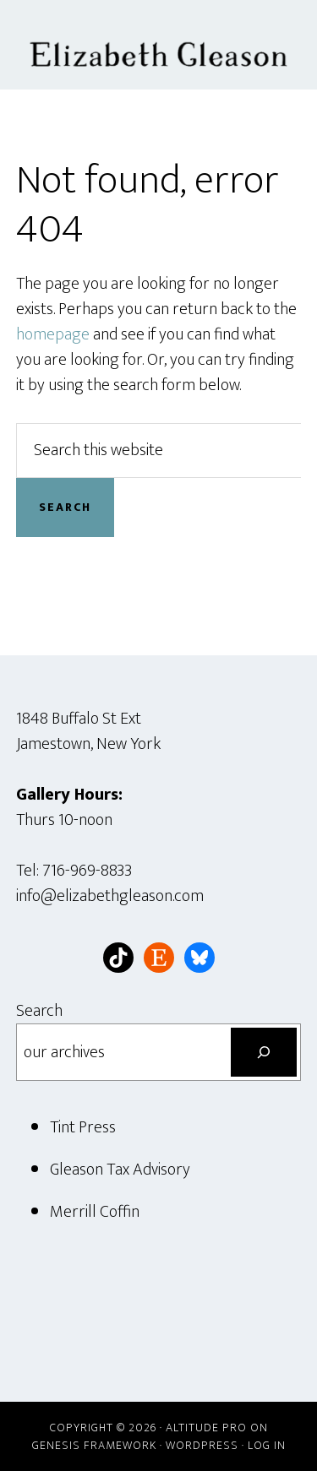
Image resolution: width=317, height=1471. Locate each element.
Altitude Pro (206, 1427)
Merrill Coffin (94, 1211)
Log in (267, 1445)
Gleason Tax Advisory (120, 1169)
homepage (53, 334)
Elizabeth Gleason (159, 45)
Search (39, 1010)
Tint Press (83, 1127)
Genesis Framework (94, 1445)
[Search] (264, 1052)
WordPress (202, 1445)
